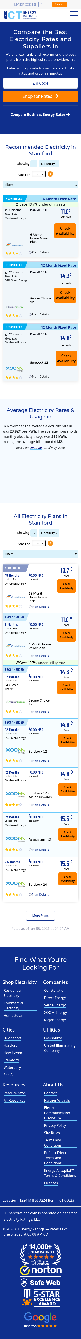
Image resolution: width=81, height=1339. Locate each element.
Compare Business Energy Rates (40, 114)
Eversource (53, 1038)
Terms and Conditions (53, 1143)
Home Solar (13, 1015)
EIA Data (36, 448)
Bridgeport (12, 1038)
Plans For (23, 174)
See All (9, 1074)
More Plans (40, 915)
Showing (23, 163)
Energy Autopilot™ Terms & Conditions (60, 1173)
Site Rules (52, 1132)
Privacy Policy (55, 1125)
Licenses (51, 1183)
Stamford (11, 1060)
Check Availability (66, 358)
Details (40, 252)
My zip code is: (25, 4)
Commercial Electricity (13, 1006)
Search (59, 4)
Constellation (55, 990)
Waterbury (12, 1067)
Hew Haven (13, 1052)
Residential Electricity (13, 993)
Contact (50, 1093)
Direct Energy (55, 997)
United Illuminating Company (60, 1048)
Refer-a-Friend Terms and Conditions (55, 1157)
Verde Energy (55, 1005)
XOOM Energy (55, 1012)
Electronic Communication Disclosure (57, 1112)
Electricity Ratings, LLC (22, 1219)
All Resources (14, 1100)
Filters (9, 185)
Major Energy (55, 1019)
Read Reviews (15, 1093)
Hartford (11, 1045)
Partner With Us (57, 1100)
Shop (40, 96)
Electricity (48, 164)
